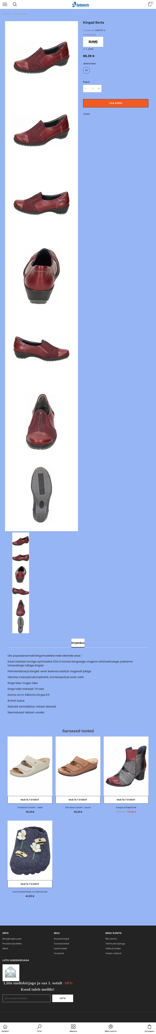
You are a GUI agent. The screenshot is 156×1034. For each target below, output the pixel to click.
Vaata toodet (30, 799)
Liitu (63, 998)
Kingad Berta (20, 13)
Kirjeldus (78, 643)
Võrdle (86, 113)
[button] (39, 1028)
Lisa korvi (115, 103)
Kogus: (86, 81)
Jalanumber (89, 63)
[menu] (5, 4)
